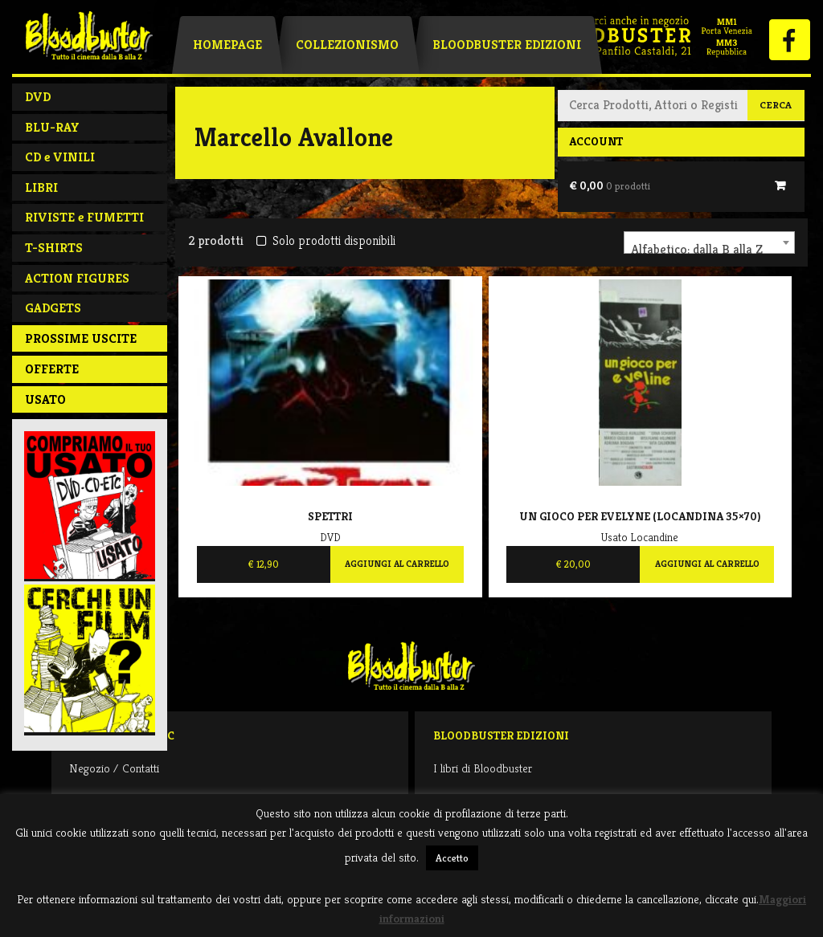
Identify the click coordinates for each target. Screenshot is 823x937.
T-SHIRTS (54, 247)
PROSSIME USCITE (81, 338)
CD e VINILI (60, 157)
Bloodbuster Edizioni (506, 44)
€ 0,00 (609, 185)
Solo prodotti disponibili (325, 240)
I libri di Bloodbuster (482, 768)
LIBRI (41, 187)
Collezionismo (347, 44)
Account (596, 141)
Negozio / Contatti (114, 768)
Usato (45, 399)
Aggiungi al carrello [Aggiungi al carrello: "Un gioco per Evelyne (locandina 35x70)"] (707, 563)
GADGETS (53, 307)
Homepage (227, 44)
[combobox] (709, 242)
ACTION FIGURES (77, 278)
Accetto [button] (452, 858)
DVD (38, 96)
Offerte (52, 369)
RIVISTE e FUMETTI (84, 217)
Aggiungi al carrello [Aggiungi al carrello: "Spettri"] (397, 563)
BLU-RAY (52, 127)
